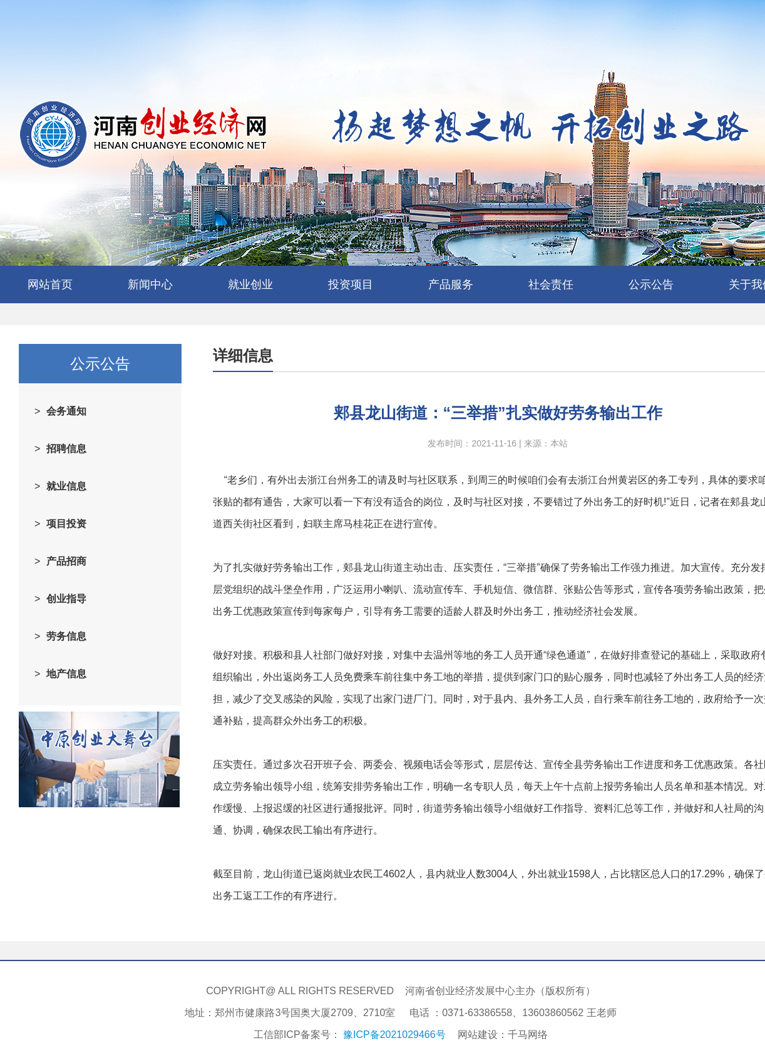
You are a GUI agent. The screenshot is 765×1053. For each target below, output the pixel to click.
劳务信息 (66, 636)
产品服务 (450, 284)
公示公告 (651, 284)
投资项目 (350, 284)
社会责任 (550, 284)
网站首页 (50, 284)
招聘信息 (66, 448)
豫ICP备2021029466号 (394, 1034)
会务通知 (66, 411)
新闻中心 (150, 284)
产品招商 (66, 561)
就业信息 (66, 486)
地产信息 (66, 673)
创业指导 (66, 598)
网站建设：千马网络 (503, 1034)
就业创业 (250, 284)
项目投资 (66, 523)
